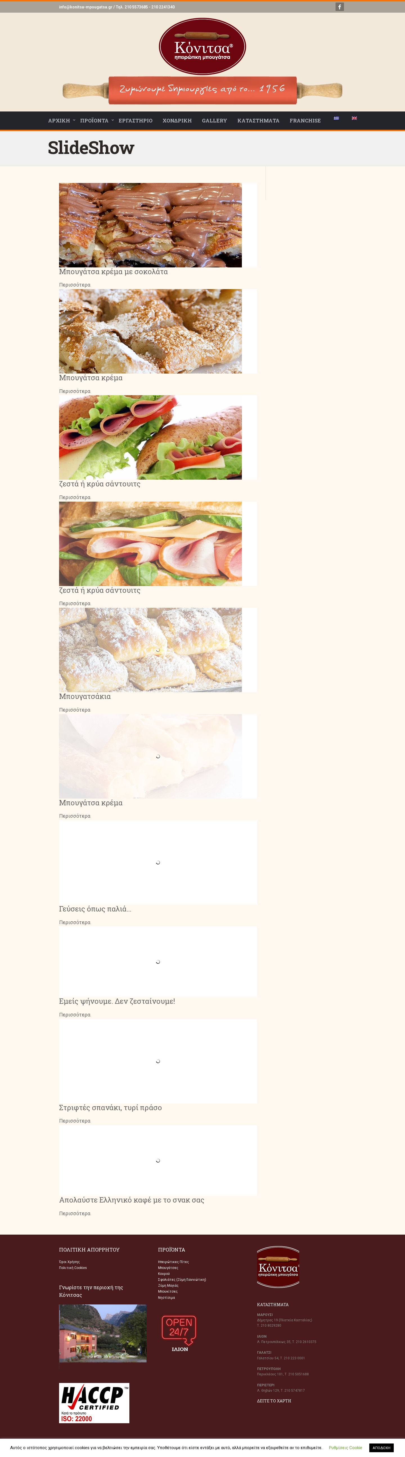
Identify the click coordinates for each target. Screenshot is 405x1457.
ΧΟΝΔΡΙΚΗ (177, 120)
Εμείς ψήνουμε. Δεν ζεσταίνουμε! (117, 1001)
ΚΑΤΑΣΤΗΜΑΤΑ (258, 120)
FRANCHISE (305, 120)
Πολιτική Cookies (73, 1268)
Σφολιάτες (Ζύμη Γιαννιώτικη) (182, 1280)
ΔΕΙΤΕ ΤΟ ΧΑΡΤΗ (274, 1401)
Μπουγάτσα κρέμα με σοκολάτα (113, 271)
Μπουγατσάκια (85, 696)
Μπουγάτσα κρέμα (91, 377)
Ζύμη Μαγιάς (168, 1286)
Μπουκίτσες (168, 1291)
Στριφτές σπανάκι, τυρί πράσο (110, 1107)
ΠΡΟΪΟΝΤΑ (94, 120)
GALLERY (214, 120)
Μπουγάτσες (168, 1268)
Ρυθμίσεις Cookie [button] (345, 1447)
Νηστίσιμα (166, 1298)
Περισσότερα (74, 285)
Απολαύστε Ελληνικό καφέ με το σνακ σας (131, 1200)
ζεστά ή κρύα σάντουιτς (100, 483)
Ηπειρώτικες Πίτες (173, 1262)
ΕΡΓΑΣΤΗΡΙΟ (135, 120)
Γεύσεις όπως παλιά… (95, 908)
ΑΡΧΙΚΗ (59, 120)
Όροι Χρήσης (69, 1262)
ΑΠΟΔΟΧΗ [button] (381, 1448)
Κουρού (164, 1274)
